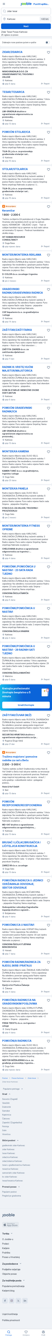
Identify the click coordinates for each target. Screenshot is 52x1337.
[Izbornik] (4, 4)
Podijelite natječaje (11, 1269)
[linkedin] (25, 1300)
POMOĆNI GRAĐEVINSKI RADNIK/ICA (17, 409)
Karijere (5, 1248)
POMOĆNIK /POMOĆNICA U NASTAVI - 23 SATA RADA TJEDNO (18, 570)
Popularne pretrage (13, 1089)
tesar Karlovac (8, 1153)
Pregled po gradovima (11, 1196)
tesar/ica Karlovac (10, 1169)
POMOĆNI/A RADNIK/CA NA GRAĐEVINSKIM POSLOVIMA (19, 1002)
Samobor (6, 1111)
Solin (4, 1130)
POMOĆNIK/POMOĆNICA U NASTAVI (18, 610)
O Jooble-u (7, 1239)
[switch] (47, 42)
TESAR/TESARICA (13, 92)
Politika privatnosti (11, 1320)
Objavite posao (9, 1273)
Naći (26, 26)
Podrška (6, 1252)
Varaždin (6, 1103)
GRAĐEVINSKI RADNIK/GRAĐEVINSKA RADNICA (22, 291)
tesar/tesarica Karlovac (12, 1180)
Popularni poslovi (9, 1192)
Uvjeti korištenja (10, 1314)
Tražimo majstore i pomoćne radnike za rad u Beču (19, 758)
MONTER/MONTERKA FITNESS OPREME (21, 527)
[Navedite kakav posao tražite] (26, 11)
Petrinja (5, 1126)
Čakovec (6, 1118)
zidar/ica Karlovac (10, 1157)
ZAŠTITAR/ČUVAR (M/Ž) (16, 715)
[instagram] (11, 1300)
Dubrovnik (6, 1107)
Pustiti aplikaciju (42, 4)
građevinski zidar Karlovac (13, 1145)
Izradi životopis (26, 705)
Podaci (5, 1243)
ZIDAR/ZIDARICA (12, 52)
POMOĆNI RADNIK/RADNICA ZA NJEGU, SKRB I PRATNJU (21, 964)
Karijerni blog (8, 1290)
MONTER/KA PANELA (15, 488)
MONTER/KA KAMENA (15, 451)
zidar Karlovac (8, 1149)
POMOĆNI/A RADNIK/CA (16, 1040)
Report (45, 83)
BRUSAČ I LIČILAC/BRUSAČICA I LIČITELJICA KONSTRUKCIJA (21, 844)
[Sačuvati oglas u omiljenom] (48, 52)
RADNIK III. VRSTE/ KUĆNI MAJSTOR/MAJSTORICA (17, 369)
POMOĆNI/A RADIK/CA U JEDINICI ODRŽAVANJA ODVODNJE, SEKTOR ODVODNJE (22, 884)
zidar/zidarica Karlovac (12, 1161)
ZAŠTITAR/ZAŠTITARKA (17, 329)
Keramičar (8, 210)
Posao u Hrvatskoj (11, 1257)
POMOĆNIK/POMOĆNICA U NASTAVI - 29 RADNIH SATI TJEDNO (18, 650)
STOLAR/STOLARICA (15, 169)
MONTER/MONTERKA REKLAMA (21, 254)
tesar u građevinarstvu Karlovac (16, 1165)
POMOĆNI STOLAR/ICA (16, 131)
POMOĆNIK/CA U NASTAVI (18, 924)
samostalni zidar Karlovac (13, 1173)
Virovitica (6, 1134)
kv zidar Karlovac (9, 1177)
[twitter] (18, 1300)
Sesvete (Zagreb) (9, 1099)
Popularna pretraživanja (13, 1286)
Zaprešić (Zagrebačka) (12, 1122)
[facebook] (5, 1300)
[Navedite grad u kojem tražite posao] (26, 19)
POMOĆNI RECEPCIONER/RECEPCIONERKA (22, 803)
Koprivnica (6, 1114)
